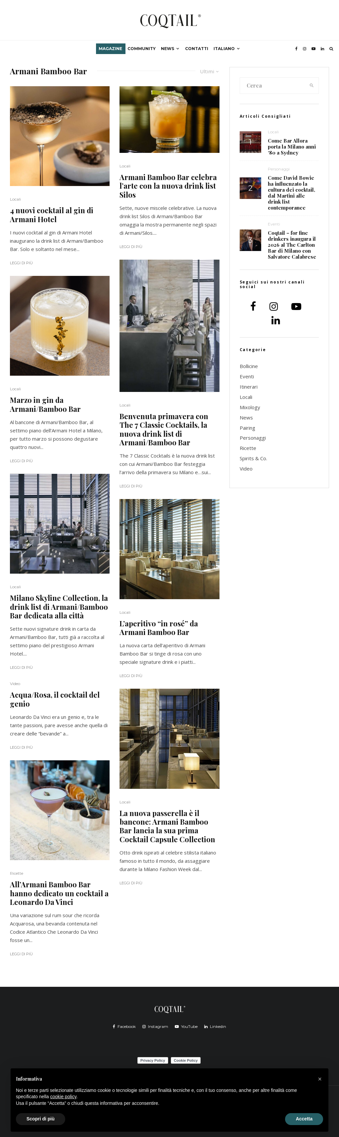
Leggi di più (21, 263)
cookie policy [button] (63, 1096)
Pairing (247, 427)
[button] (320, 1079)
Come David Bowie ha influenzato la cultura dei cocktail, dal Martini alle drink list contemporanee (291, 193)
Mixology (250, 407)
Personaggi (279, 168)
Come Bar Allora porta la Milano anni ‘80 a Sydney (292, 147)
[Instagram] (304, 48)
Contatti (196, 48)
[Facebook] (296, 48)
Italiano (224, 48)
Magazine (110, 48)
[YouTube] (313, 48)
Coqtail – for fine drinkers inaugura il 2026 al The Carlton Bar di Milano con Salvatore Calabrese (292, 245)
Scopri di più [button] (40, 1118)
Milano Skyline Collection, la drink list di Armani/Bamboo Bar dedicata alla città (59, 607)
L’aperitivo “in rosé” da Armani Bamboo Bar (159, 628)
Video (15, 683)
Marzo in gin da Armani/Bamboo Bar (45, 404)
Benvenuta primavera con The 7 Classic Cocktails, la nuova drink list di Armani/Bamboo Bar (164, 429)
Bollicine (249, 366)
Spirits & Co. (253, 458)
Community (141, 48)
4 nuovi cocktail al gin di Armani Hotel (51, 214)
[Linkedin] (322, 48)
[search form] (272, 86)
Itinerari (249, 386)
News (167, 48)
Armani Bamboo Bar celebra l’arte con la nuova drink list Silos (168, 186)
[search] (311, 86)
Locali (15, 199)
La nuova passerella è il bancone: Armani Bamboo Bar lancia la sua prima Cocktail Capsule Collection (167, 826)
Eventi (274, 223)
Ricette (16, 873)
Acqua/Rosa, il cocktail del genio (55, 699)
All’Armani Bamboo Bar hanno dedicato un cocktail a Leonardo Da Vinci (59, 893)
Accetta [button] (304, 1118)
